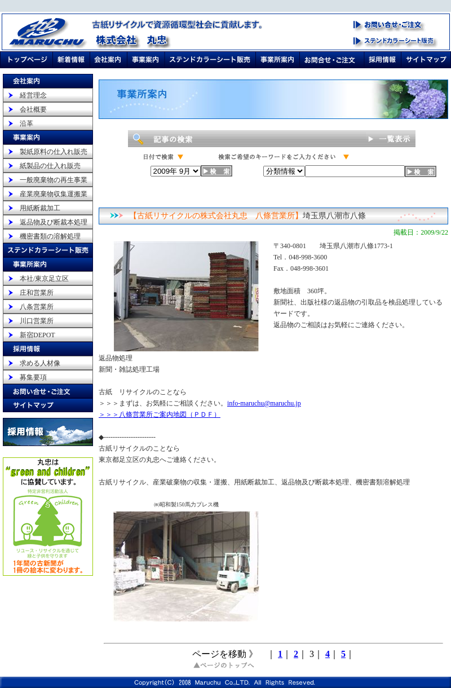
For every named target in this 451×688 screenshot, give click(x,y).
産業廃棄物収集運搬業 (53, 194)
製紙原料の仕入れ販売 (53, 152)
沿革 (26, 123)
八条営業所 (37, 307)
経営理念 (33, 95)
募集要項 (33, 377)
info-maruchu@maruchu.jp (264, 403)
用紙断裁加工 (40, 208)
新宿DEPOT (37, 335)
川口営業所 (37, 321)
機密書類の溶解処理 (50, 236)
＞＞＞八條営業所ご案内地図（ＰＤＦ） (159, 414)
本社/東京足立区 (44, 279)
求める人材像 (40, 363)
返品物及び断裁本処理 (53, 222)
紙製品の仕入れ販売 (50, 166)
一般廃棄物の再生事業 (53, 180)
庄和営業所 (37, 293)
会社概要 (33, 109)
